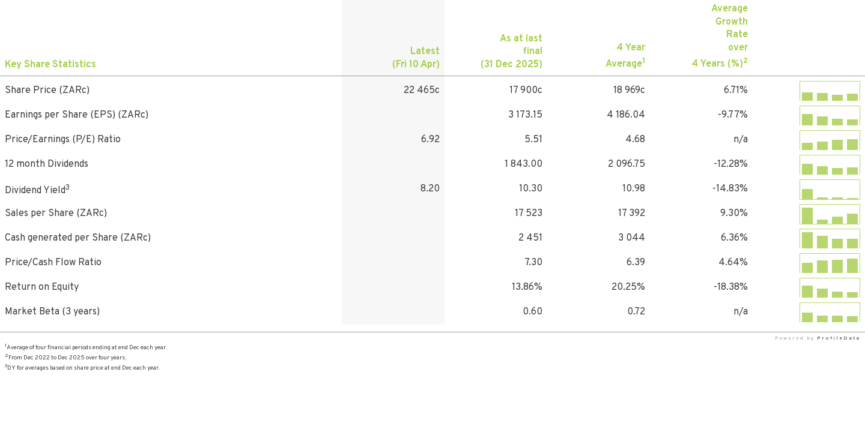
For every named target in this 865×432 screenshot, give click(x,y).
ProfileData (838, 338)
